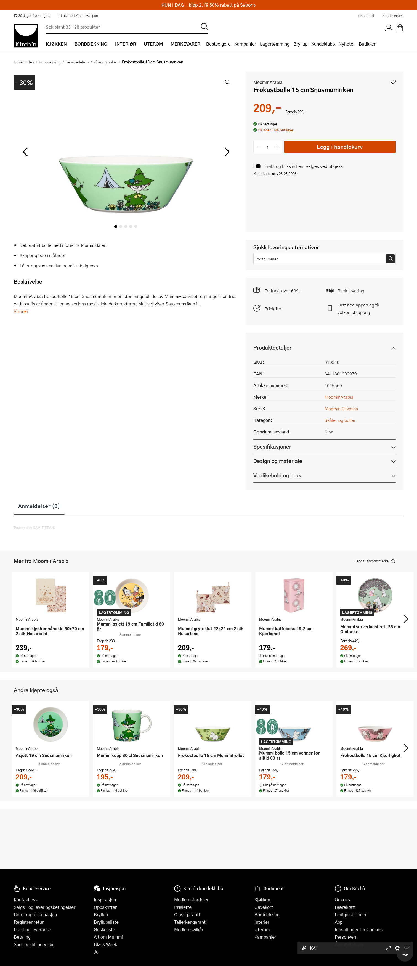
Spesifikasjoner (272, 447)
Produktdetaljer (272, 347)
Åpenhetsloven (350, 944)
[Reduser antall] (259, 147)
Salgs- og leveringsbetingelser (44, 907)
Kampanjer (245, 44)
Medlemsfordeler (191, 899)
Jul (97, 952)
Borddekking (50, 62)
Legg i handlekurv (340, 147)
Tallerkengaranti (190, 922)
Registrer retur (29, 922)
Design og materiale (277, 461)
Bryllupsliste (106, 922)
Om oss (342, 899)
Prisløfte (272, 308)
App (338, 922)
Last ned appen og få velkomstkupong (358, 308)
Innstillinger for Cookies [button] (359, 929)
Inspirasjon (105, 899)
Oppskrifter (105, 907)
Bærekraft (345, 907)
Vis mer (21, 311)
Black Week (105, 944)
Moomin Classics (341, 408)
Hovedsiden (24, 62)
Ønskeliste (104, 929)
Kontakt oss (26, 899)
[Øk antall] (277, 147)
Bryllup (300, 44)
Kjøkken (262, 899)
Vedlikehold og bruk (277, 475)
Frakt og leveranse (32, 929)
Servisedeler (76, 62)
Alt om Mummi (108, 937)
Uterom (262, 929)
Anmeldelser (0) (39, 506)
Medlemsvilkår (188, 929)
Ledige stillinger (351, 914)
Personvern (346, 937)
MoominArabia (268, 82)
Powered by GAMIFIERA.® (34, 527)
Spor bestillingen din (34, 944)
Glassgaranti (187, 914)
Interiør (261, 922)
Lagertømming (274, 44)
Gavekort (263, 907)
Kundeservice (393, 15)
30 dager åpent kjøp (32, 15)
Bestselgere (218, 44)
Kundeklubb (323, 44)
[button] (393, 81)
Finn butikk (366, 15)
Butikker (367, 44)
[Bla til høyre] (226, 151)
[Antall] (268, 147)
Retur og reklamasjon (35, 914)
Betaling (22, 937)
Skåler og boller (104, 62)
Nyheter (347, 44)
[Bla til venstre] (25, 151)
